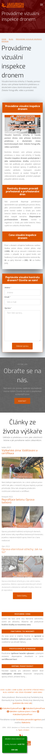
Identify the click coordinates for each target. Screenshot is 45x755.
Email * (8, 297)
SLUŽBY (8, 690)
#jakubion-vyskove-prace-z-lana (22, 711)
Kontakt (22, 402)
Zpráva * (8, 308)
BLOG (5, 692)
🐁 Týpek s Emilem (22, 730)
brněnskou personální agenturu (28, 719)
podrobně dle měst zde (22, 703)
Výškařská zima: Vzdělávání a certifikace (20, 453)
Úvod (4, 39)
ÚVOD (2, 690)
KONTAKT (11, 692)
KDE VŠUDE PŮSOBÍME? (24, 692)
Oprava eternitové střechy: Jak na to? (22, 553)
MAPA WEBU (37, 692)
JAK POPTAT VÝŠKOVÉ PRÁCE (33, 690)
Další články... (22, 596)
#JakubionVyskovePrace (12, 708)
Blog (11, 39)
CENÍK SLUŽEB (17, 690)
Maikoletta (26, 722)
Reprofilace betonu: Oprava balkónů (18, 503)
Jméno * (8, 287)
